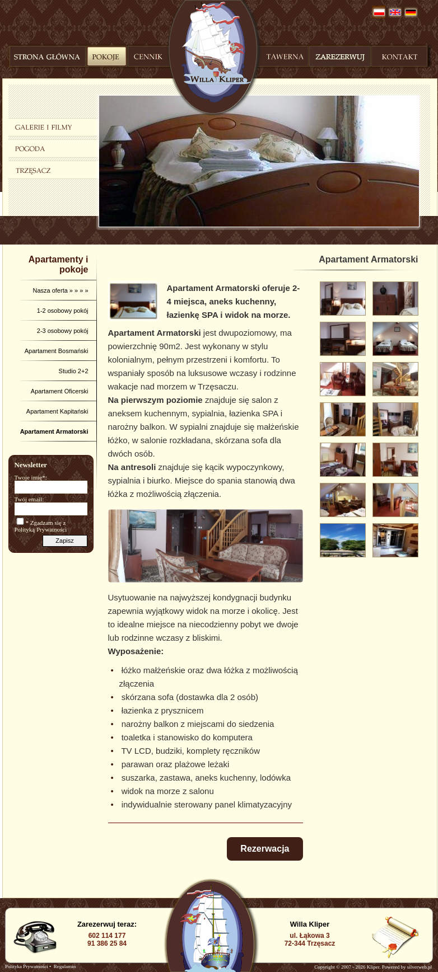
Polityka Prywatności (26, 966)
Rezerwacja (264, 848)
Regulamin (65, 966)
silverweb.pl (419, 967)
